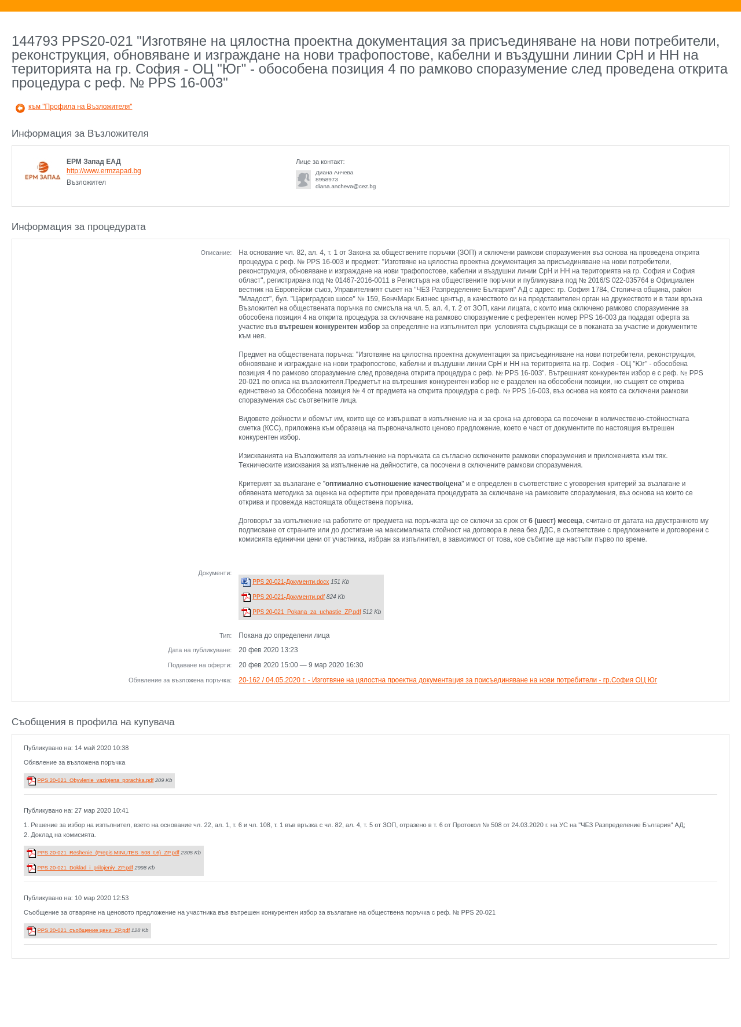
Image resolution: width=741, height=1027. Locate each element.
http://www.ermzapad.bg (104, 171)
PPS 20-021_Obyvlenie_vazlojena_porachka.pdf (96, 780)
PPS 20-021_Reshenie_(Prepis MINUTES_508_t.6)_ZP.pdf (108, 853)
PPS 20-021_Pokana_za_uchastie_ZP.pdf (306, 612)
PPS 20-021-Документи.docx (290, 582)
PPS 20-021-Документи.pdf (288, 597)
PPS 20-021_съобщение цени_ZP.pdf (84, 930)
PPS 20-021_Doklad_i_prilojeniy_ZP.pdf (85, 868)
